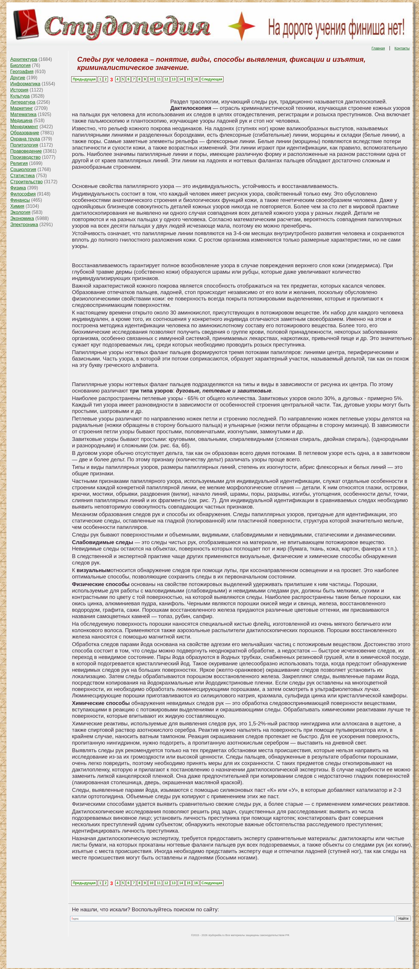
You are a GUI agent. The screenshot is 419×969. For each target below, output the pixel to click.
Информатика (25, 83)
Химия (17, 206)
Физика (18, 187)
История (19, 89)
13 (173, 79)
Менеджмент (24, 126)
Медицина (21, 120)
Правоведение (26, 151)
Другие (17, 77)
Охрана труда (25, 138)
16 (196, 79)
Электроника (24, 224)
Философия (22, 193)
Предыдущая (84, 79)
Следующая (211, 79)
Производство (25, 157)
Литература (22, 102)
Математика (23, 114)
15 (188, 79)
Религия (19, 163)
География (21, 71)
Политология (24, 145)
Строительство (26, 181)
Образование (24, 132)
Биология (20, 65)
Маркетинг (21, 108)
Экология (20, 212)
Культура (20, 96)
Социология (23, 169)
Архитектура (23, 59)
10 (151, 79)
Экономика (22, 218)
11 (159, 79)
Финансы (20, 200)
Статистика (22, 175)
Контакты (402, 48)
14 (181, 79)
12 (166, 79)
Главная (378, 48)
